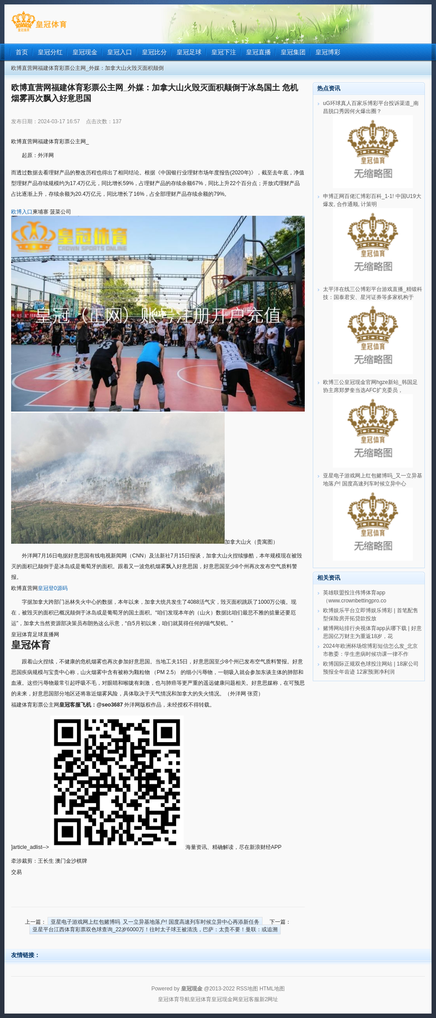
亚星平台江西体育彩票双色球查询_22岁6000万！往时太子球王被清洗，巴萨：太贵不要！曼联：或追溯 (155, 929)
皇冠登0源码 (53, 588)
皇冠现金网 (224, 999)
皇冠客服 (248, 999)
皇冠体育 (200, 999)
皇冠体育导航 (174, 999)
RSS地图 (247, 989)
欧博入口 (21, 212)
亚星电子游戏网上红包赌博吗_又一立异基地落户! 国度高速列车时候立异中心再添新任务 (155, 922)
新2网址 (269, 999)
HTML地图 (272, 989)
